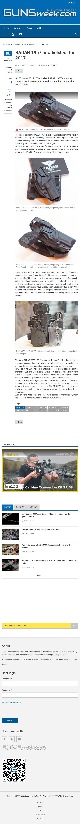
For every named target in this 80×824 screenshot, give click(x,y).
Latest (7, 507)
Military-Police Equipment (58, 407)
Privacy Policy (40, 815)
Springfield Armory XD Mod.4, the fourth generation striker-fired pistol (50, 561)
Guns (36, 407)
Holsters (43, 407)
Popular (20, 507)
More (39, 28)
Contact (40, 807)
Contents (17, 28)
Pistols (34, 410)
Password (7, 690)
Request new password (11, 703)
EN (72, 2)
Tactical (65, 410)
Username (7, 679)
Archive (33, 507)
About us (40, 802)
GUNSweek (8, 60)
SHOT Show (43, 410)
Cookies (40, 819)
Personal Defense (22, 410)
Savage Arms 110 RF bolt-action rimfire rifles (41, 529)
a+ (10, 94)
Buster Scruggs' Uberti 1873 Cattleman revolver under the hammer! (47, 546)
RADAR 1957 (39, 135)
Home (6, 28)
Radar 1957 (20, 407)
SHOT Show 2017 (54, 410)
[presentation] (20, 710)
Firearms (29, 407)
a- (7, 95)
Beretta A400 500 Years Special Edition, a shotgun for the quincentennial (47, 515)
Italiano (19, 71)
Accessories (52, 65)
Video (29, 28)
